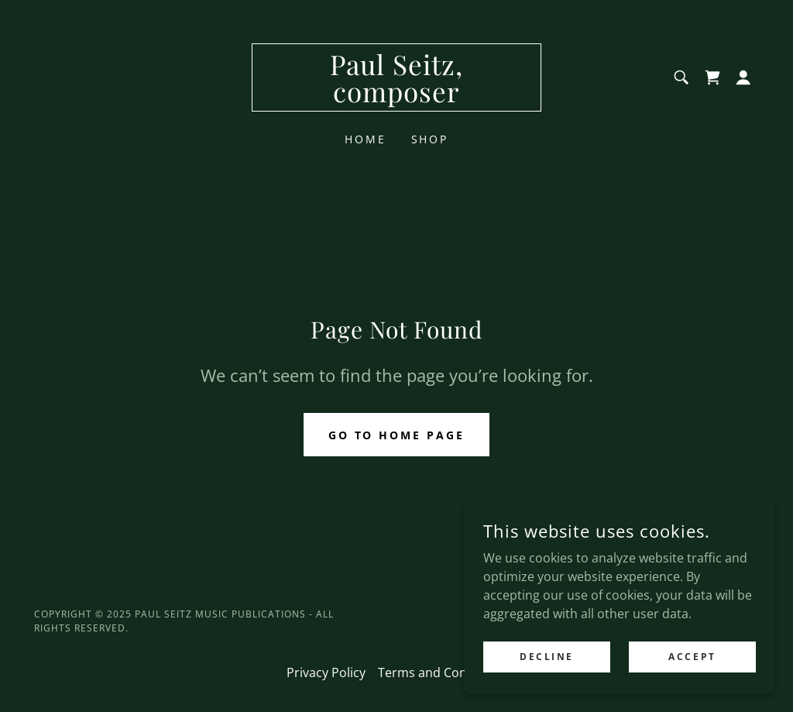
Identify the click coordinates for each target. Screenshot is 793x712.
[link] (396, 97)
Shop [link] (430, 139)
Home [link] (365, 139)
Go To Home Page (396, 435)
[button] (743, 77)
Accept (692, 688)
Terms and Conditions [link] (442, 672)
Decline (547, 688)
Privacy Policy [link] (326, 672)
